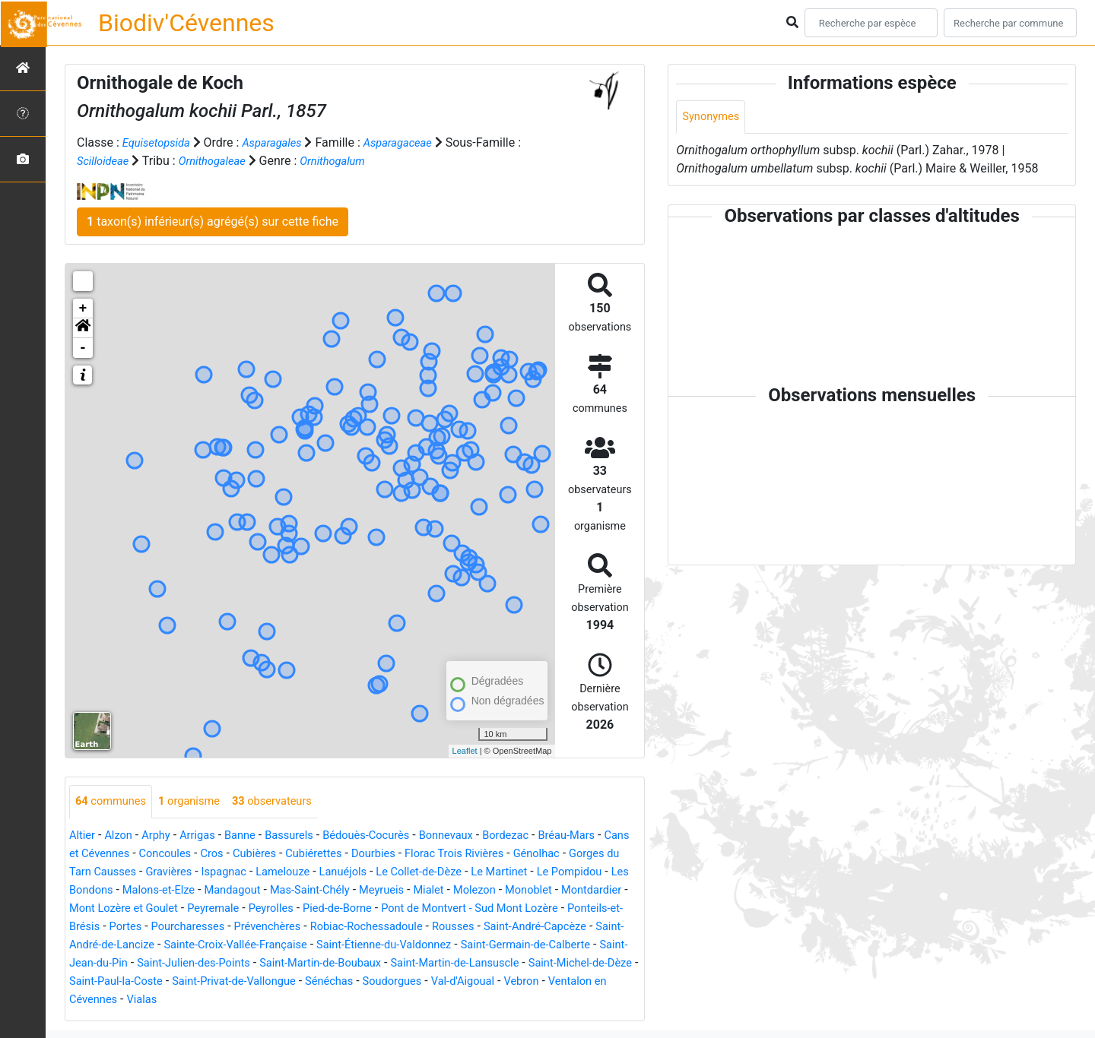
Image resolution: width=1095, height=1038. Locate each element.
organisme (199, 802)
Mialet (562, 891)
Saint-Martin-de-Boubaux (136, 982)
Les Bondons (185, 891)
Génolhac (612, 854)
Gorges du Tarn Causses (141, 873)
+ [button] (83, 308)
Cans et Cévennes (123, 854)
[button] (83, 328)
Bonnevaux (476, 836)
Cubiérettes (371, 854)
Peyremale (369, 909)
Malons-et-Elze (269, 891)
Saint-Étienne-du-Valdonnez (143, 964)
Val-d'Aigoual (355, 1000)
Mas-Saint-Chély (434, 891)
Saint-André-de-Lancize (402, 945)
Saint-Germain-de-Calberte (298, 964)
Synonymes (713, 117)
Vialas (593, 1000)
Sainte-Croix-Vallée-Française (552, 945)
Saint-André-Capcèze (273, 945)
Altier (83, 836)
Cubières (307, 854)
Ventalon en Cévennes (507, 1000)
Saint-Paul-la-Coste (537, 982)
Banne (253, 836)
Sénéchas (209, 1000)
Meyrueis (512, 891)
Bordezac (541, 836)
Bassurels (305, 836)
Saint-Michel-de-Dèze (420, 982)
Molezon (612, 891)
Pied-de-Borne (503, 909)
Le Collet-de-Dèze (513, 873)
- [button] (83, 348)
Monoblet (101, 909)
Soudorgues (278, 1000)
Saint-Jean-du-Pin (426, 964)
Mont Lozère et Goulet (272, 909)
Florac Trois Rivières (523, 854)
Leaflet (465, 750)
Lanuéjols (431, 873)
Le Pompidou (105, 891)
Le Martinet (600, 873)
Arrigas (207, 836)
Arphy (162, 836)
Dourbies (435, 854)
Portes (350, 927)
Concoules (210, 854)
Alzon (122, 836)
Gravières (242, 873)
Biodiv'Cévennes (186, 22)
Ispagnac (301, 873)
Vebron (418, 1000)
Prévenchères (504, 927)
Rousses (185, 945)
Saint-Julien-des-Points (545, 964)
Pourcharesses (417, 927)
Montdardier (169, 909)
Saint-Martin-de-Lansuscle (283, 982)
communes (114, 802)
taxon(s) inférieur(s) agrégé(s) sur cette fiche (212, 221)
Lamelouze (365, 873)
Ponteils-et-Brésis (275, 927)
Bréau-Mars (607, 836)
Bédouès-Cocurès (389, 836)
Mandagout (349, 891)
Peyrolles (431, 909)
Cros (261, 854)
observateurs (288, 802)
